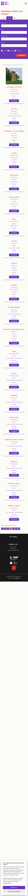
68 (19, 843)
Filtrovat (21, 55)
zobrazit (14, 100)
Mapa (3, 18)
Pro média (13, 851)
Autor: (2, 29)
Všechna (5, 50)
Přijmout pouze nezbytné (14, 891)
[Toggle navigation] (26, 3)
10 (13, 843)
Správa (2, 42)
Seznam (9, 18)
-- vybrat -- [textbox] (4, 32)
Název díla (3, 23)
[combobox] (14, 32)
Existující (11, 50)
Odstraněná (18, 50)
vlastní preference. (7, 883)
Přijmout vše (14, 887)
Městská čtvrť (4, 36)
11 (16, 843)
